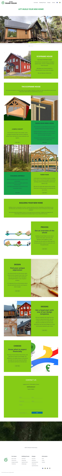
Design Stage (24, 460)
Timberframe (14, 463)
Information (44, 456)
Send (37, 412)
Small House (34, 460)
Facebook (43, 462)
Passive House (14, 460)
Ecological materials (15, 462)
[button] (1, 31)
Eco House (14, 456)
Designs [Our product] (48, 2)
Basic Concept (14, 458)
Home (43, 458)
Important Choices (25, 462)
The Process (23, 458)
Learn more (17, 142)
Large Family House (35, 465)
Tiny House (33, 458)
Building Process (25, 456)
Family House (34, 463)
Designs (33, 456)
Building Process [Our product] (42, 2)
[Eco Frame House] (9, 2)
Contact (43, 460)
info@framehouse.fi (31, 386)
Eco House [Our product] (36, 2)
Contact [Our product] (53, 2)
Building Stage (24, 463)
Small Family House (35, 462)
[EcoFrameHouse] (6, 460)
